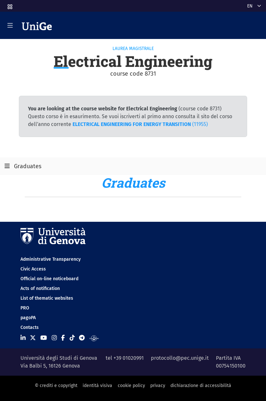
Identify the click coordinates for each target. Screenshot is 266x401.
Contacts (29, 327)
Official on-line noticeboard (49, 279)
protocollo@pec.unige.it (180, 358)
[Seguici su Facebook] (63, 338)
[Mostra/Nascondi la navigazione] (10, 25)
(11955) (140, 124)
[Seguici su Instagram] (54, 338)
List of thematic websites (46, 298)
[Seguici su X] (33, 338)
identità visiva (97, 385)
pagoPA (28, 317)
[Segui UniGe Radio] (94, 338)
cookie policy (131, 385)
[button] (9, 4)
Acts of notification (40, 288)
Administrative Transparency (50, 259)
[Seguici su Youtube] (43, 338)
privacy (157, 385)
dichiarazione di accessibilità (200, 385)
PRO (24, 308)
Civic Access (33, 269)
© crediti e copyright (56, 385)
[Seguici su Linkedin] (23, 338)
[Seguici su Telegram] (82, 338)
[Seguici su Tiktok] (72, 338)
